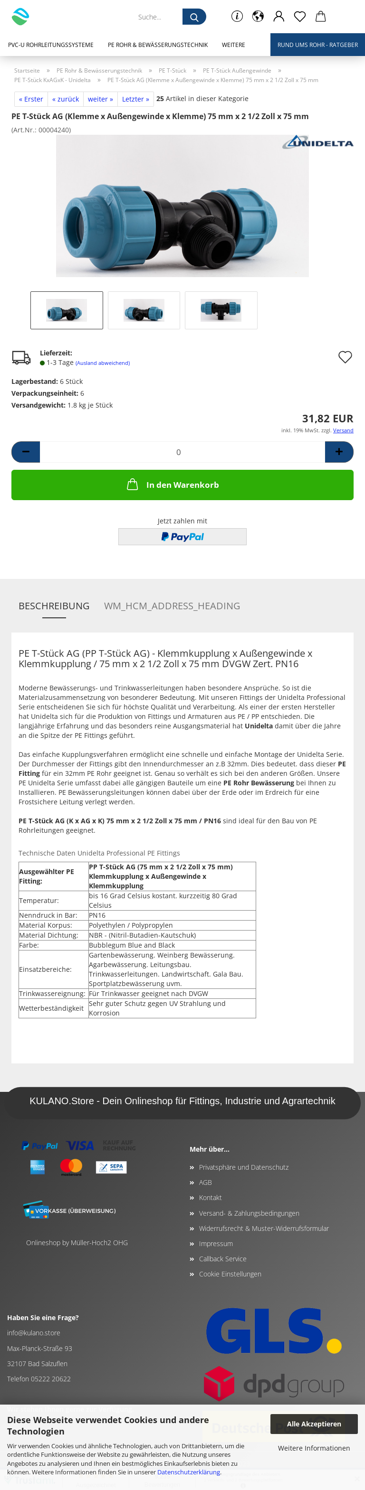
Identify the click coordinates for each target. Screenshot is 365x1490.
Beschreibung (54, 605)
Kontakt (210, 1197)
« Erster (31, 98)
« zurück (65, 98)
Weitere (233, 45)
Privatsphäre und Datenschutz (243, 1167)
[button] (258, 16)
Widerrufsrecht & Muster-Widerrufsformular (264, 1228)
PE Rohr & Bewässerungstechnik (158, 45)
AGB (205, 1182)
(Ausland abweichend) (103, 362)
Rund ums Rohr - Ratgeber (318, 45)
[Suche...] (194, 17)
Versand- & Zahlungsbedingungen (249, 1213)
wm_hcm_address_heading (172, 605)
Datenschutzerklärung (188, 1472)
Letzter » (135, 98)
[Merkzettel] (299, 16)
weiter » (100, 98)
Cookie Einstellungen (230, 1273)
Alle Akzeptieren (314, 1423)
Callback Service (223, 1258)
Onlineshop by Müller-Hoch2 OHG (77, 1242)
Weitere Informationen (314, 1448)
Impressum (216, 1243)
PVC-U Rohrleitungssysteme (51, 45)
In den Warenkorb (172, 484)
